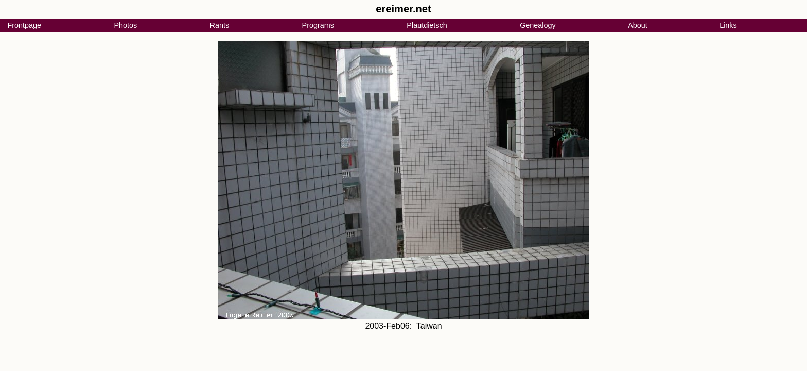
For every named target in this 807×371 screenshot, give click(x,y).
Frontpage (24, 25)
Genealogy (538, 25)
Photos (125, 25)
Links (728, 25)
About (637, 25)
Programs (318, 25)
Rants (220, 25)
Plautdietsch (427, 25)
